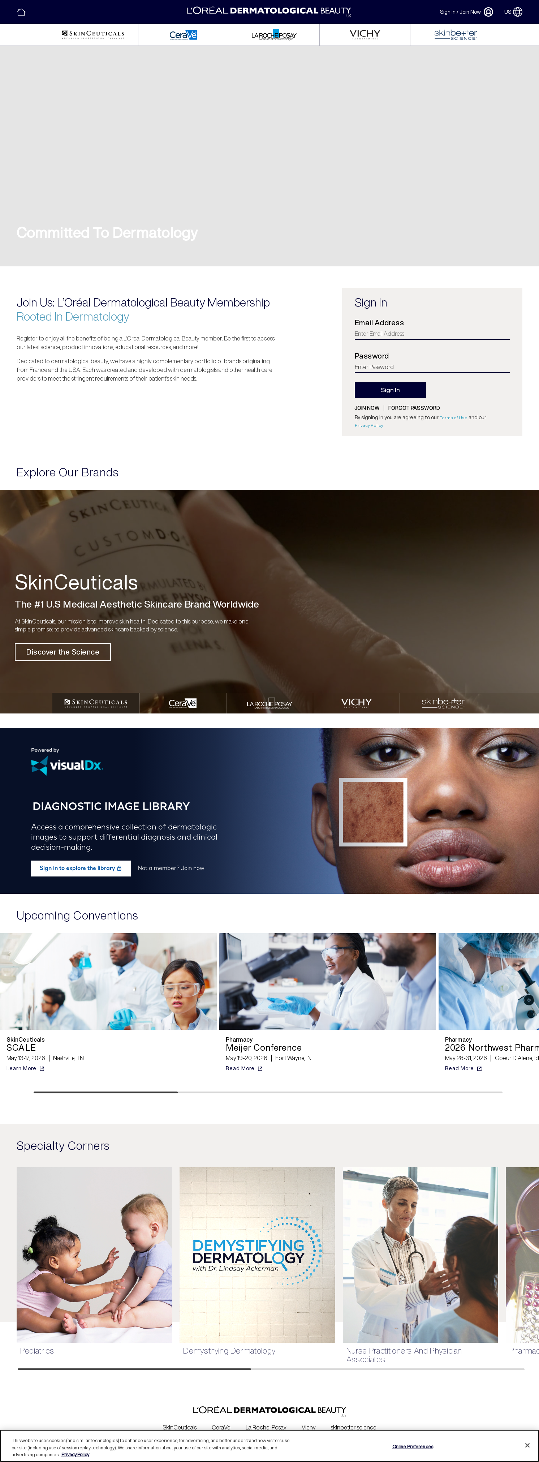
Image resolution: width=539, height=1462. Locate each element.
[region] (269, 1446)
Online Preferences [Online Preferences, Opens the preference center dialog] (412, 1446)
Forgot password (414, 408)
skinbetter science (353, 1422)
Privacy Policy (369, 425)
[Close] (527, 1445)
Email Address (379, 322)
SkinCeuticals (180, 1422)
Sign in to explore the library (81, 863)
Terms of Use (453, 418)
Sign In (448, 11)
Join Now (470, 11)
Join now (367, 408)
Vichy (309, 1422)
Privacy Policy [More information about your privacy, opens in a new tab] (75, 1454)
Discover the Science (62, 652)
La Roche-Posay (266, 1422)
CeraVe (221, 1422)
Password (372, 356)
